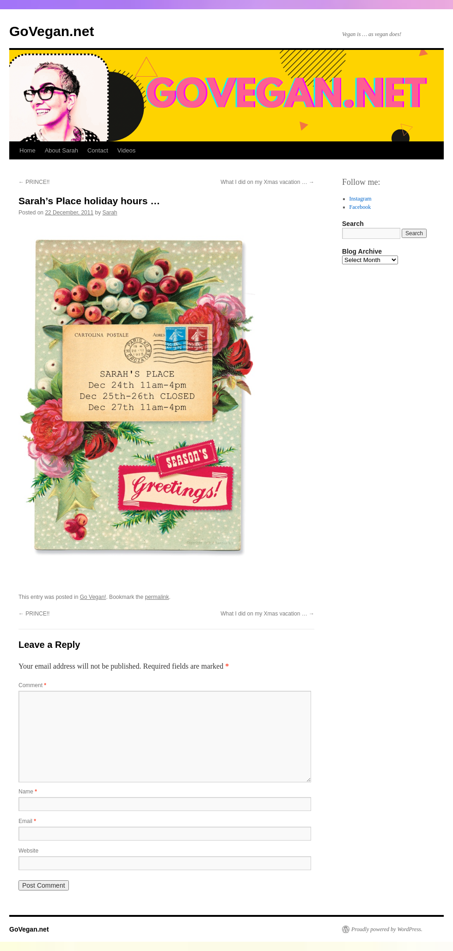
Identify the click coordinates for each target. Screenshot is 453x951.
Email (27, 821)
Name (27, 791)
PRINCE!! (33, 182)
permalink (157, 597)
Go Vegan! (93, 597)
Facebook (360, 207)
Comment (32, 685)
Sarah (110, 212)
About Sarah (61, 150)
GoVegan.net (51, 31)
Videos (126, 150)
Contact (97, 150)
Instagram (360, 198)
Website (28, 850)
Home (27, 150)
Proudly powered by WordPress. (386, 929)
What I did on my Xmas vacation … (267, 182)
